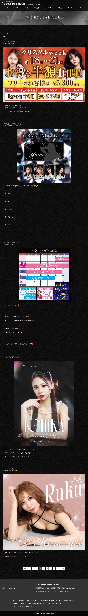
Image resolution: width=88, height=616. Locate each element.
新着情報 (21, 600)
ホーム (14, 600)
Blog (26, 8)
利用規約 (59, 603)
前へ (25, 568)
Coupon (70, 8)
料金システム (53, 600)
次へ (62, 568)
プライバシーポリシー (18, 606)
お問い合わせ (31, 603)
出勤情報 (44, 600)
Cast (17, 8)
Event (59, 8)
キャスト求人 (41, 603)
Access (80, 8)
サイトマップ (30, 606)
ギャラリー (14, 603)
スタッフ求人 (50, 603)
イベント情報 (63, 600)
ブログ (37, 600)
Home (7, 8)
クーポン (72, 600)
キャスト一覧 (29, 600)
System (48, 8)
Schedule (37, 8)
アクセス (22, 603)
